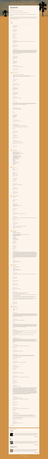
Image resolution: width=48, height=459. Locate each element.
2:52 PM (14, 81)
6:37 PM (14, 317)
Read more (36, 436)
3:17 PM (14, 112)
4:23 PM (14, 210)
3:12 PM (14, 105)
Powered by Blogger (24, 455)
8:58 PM (14, 383)
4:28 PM (14, 228)
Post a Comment (13, 425)
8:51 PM (14, 359)
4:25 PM (14, 214)
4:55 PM (14, 285)
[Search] (38, 2)
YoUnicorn (14, 230)
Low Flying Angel (15, 195)
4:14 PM (14, 189)
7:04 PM (14, 335)
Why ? (10, 438)
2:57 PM (14, 85)
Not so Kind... (12, 430)
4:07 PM (14, 170)
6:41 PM (14, 321)
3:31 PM (14, 133)
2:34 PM (14, 63)
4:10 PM (14, 181)
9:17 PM (14, 405)
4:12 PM (14, 185)
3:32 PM (14, 138)
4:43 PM (14, 281)
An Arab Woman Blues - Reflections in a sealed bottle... (22, 2)
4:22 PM (14, 206)
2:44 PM (14, 77)
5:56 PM (14, 310)
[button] (37, 7)
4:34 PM (14, 258)
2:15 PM (14, 54)
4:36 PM (14, 262)
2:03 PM (14, 38)
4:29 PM (14, 243)
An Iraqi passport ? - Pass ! (13, 446)
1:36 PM (14, 27)
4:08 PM (14, 176)
